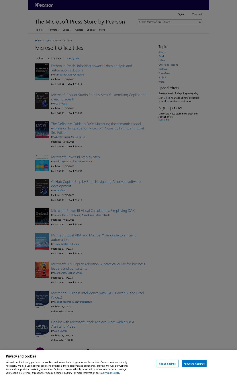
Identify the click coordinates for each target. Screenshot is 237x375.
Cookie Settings (167, 367)
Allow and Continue (194, 367)
